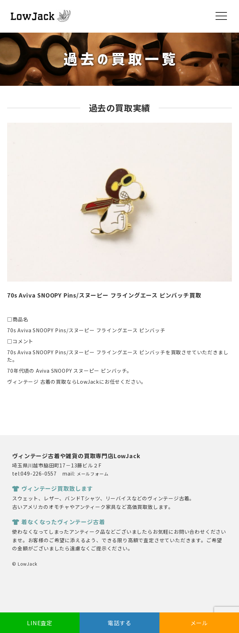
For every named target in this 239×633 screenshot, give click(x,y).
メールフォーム (93, 474)
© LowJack (24, 564)
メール (199, 622)
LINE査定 (40, 622)
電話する (119, 622)
